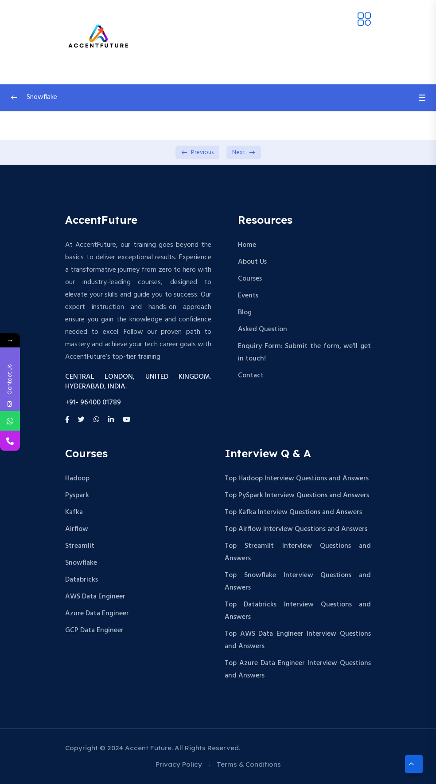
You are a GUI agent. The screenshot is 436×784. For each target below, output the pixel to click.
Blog (245, 312)
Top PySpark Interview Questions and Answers (297, 495)
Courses (250, 279)
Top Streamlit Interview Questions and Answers (298, 552)
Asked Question (262, 329)
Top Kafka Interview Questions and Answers (293, 512)
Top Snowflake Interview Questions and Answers (298, 582)
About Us (252, 262)
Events (248, 295)
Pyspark (77, 495)
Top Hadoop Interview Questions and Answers (297, 478)
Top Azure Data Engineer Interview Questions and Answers (298, 669)
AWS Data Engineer (95, 596)
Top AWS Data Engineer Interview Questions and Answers (298, 640)
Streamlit (79, 546)
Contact (251, 375)
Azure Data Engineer (97, 613)
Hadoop (77, 478)
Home (247, 245)
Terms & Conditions (249, 764)
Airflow (76, 529)
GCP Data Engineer (94, 630)
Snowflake (81, 563)
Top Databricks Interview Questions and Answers (298, 611)
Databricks (81, 580)
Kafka (74, 512)
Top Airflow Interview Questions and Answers (296, 529)
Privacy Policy (179, 764)
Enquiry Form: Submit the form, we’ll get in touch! (304, 352)
